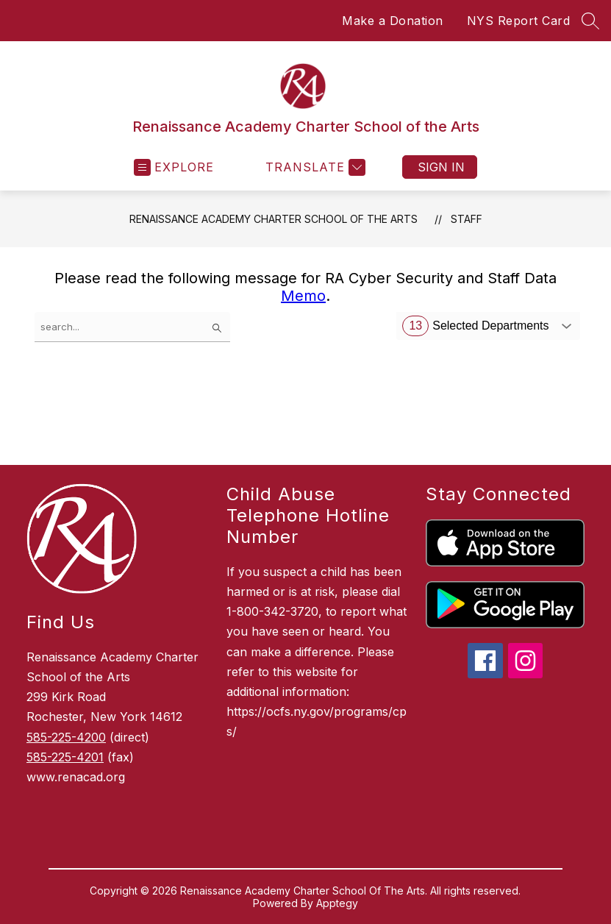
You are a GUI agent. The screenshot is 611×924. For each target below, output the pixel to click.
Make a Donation (392, 20)
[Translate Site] (313, 167)
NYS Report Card (519, 20)
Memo (303, 296)
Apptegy (337, 903)
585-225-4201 (65, 757)
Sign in (441, 167)
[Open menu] (174, 167)
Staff (466, 219)
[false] (132, 327)
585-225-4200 (66, 737)
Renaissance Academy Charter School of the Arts (273, 219)
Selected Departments (475, 326)
